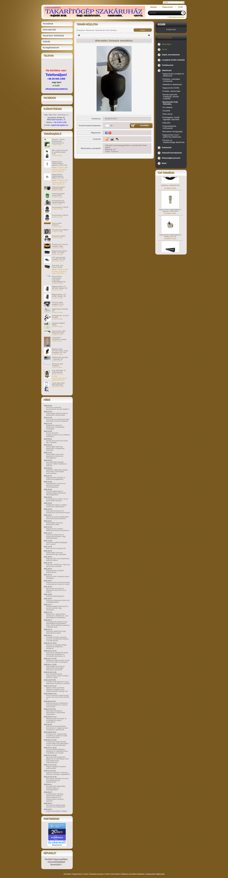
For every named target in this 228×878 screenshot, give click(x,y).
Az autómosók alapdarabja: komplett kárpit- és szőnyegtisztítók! (55, 788)
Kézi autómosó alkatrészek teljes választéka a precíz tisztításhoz (57, 420)
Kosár (85, 874)
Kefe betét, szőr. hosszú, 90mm (58, 266)
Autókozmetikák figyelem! (55, 596)
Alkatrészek (90, 30)
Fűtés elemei (167, 114)
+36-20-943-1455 (56, 79)
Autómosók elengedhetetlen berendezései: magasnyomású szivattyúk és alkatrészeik (57, 728)
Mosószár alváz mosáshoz (57, 364)
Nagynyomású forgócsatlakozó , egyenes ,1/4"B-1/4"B (59, 163)
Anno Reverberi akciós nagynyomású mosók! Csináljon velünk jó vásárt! (57, 675)
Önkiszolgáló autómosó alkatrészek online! (54, 523)
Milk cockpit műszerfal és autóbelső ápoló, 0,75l (60, 152)
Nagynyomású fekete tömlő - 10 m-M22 (59, 252)
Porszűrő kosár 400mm (60, 230)
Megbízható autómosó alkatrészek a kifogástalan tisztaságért (55, 427)
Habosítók (166, 123)
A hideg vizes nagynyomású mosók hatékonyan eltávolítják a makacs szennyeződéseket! (57, 743)
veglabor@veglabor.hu (59, 125)
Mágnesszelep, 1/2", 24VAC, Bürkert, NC (59, 295)
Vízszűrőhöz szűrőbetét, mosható (59, 338)
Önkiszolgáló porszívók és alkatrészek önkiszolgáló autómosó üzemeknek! (55, 668)
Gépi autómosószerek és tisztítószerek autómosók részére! (58, 511)
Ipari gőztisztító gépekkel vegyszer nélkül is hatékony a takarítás (56, 463)
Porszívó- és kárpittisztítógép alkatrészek (173, 141)
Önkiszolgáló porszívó (171, 158)
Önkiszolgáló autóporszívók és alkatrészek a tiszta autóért (57, 414)
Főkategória (80, 30)
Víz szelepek (167, 107)
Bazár (164, 163)
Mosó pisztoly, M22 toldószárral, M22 (58, 332)
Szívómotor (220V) (58, 236)
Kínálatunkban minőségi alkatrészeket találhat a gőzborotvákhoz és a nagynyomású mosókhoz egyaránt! (55, 797)
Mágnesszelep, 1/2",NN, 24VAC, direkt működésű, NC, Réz (60, 350)
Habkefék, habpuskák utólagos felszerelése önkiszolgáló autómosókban (57, 471)
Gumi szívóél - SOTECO (57, 224)
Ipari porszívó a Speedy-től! (56, 548)
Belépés (153, 7)
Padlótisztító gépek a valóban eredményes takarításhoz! (56, 505)
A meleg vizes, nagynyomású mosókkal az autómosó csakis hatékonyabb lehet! (56, 735)
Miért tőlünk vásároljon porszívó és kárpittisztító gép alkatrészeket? (57, 780)
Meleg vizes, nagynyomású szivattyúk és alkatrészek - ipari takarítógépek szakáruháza (57, 615)
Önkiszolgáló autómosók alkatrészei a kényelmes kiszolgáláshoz (55, 456)
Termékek (67, 874)
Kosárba (144, 126)
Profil (107, 874)
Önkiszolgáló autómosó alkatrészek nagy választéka (56, 553)
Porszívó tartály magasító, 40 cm (58, 303)
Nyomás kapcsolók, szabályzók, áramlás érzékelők (170, 97)
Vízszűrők (166, 111)
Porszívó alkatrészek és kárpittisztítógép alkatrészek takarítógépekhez (56, 493)
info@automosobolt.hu (57, 89)
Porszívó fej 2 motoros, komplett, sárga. (60, 245)
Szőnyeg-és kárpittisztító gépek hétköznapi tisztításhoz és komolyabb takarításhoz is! (57, 654)
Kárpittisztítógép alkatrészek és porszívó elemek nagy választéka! (57, 608)
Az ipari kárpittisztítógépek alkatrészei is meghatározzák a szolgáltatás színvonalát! (57, 751)
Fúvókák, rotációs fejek (171, 91)
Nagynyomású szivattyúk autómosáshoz (55, 571)
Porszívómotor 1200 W (60, 207)
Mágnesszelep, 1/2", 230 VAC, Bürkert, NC (59, 287)
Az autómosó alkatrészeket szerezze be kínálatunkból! (55, 806)
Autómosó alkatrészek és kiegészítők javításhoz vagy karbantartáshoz (56, 536)
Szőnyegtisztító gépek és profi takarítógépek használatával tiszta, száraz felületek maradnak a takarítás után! (57, 624)
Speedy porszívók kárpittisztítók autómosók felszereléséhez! (57, 517)
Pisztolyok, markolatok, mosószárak (171, 80)
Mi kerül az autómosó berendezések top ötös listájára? (57, 408)
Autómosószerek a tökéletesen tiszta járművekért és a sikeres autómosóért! (57, 704)
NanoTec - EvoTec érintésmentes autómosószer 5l (58, 141)
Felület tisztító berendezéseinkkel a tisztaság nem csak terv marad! (58, 583)
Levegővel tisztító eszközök (173, 60)
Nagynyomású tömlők (170, 88)
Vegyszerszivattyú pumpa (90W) (58, 194)
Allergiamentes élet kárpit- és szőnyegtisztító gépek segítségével (56, 720)
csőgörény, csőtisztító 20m (170, 190)
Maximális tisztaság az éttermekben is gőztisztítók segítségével (55, 712)
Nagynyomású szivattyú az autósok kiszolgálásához (55, 478)
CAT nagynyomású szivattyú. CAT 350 (58, 258)
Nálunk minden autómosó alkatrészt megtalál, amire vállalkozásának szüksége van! (57, 689)
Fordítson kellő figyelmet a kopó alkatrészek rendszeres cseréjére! (58, 682)
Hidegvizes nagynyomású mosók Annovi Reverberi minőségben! (58, 661)
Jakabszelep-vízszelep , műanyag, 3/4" (60, 358)
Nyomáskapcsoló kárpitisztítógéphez (58, 201)
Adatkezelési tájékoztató (155, 874)
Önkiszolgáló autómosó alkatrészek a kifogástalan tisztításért (55, 448)
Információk (115, 874)
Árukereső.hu (57, 845)
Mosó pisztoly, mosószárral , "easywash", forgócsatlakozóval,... (59, 278)
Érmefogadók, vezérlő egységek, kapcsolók (170, 118)
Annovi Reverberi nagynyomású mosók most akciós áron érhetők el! (57, 697)
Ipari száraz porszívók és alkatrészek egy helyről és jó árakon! (56, 590)
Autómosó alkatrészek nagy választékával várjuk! (56, 632)
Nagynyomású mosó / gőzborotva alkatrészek (171, 136)
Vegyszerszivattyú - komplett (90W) (59, 188)
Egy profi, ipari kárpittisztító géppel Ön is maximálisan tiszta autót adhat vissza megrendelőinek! (57, 759)
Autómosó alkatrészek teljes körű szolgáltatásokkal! (58, 601)
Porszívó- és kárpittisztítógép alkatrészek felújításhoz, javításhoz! (56, 646)
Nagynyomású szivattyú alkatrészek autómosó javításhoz (57, 529)
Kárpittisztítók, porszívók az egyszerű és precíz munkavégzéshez (56, 485)
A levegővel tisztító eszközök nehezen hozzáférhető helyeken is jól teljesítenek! (57, 639)
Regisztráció (77, 874)
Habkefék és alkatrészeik (172, 85)
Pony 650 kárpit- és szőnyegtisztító (59, 371)
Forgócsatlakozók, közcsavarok (169, 127)
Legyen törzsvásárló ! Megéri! (56, 811)
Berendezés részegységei (172, 132)
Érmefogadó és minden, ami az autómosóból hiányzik (57, 500)
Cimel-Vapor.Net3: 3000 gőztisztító (58, 384)
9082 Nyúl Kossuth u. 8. (56, 120)
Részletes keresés (96, 874)
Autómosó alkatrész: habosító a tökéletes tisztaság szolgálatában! (58, 773)
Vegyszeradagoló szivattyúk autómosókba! (56, 767)
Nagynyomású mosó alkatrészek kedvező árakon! (57, 559)
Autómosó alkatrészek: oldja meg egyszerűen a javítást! (58, 565)
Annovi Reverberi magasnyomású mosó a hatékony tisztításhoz (58, 434)
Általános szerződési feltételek (132, 874)
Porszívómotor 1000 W (60, 215)
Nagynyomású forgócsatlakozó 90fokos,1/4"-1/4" (58, 176)
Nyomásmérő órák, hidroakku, (106, 30)
